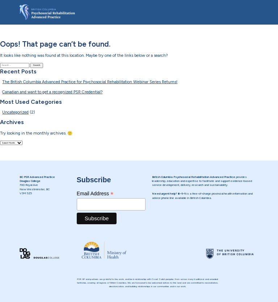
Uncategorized (15, 112)
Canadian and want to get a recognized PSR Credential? (52, 91)
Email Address (95, 193)
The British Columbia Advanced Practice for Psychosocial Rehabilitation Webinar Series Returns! (89, 81)
